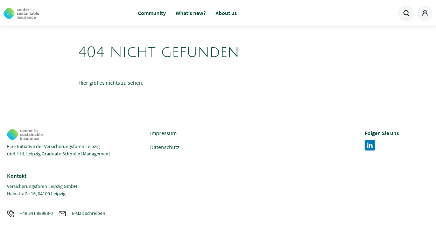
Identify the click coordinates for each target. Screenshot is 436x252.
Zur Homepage (51, 13)
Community (152, 12)
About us (226, 12)
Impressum (163, 133)
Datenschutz (165, 147)
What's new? (191, 12)
